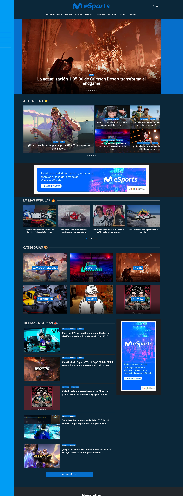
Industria (112, 14)
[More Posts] (69, 474)
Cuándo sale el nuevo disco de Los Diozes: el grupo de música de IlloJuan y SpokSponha (85, 393)
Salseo (122, 14)
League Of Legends (54, 14)
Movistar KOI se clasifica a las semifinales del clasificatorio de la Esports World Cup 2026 (86, 335)
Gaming (78, 14)
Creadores (100, 14)
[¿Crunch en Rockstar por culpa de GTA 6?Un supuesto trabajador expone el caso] (58, 129)
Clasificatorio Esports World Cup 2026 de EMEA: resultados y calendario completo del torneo (88, 363)
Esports (68, 14)
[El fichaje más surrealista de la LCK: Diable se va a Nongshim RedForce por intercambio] (147, 141)
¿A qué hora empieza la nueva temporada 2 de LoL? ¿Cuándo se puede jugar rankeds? (86, 451)
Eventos (88, 14)
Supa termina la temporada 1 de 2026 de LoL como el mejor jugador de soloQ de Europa (86, 422)
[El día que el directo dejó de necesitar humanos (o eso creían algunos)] (147, 117)
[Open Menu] (157, 6)
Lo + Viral (133, 14)
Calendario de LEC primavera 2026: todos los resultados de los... (112, 146)
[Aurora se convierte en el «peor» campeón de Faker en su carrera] (112, 117)
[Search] (154, 6)
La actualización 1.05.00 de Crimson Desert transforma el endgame (91, 81)
